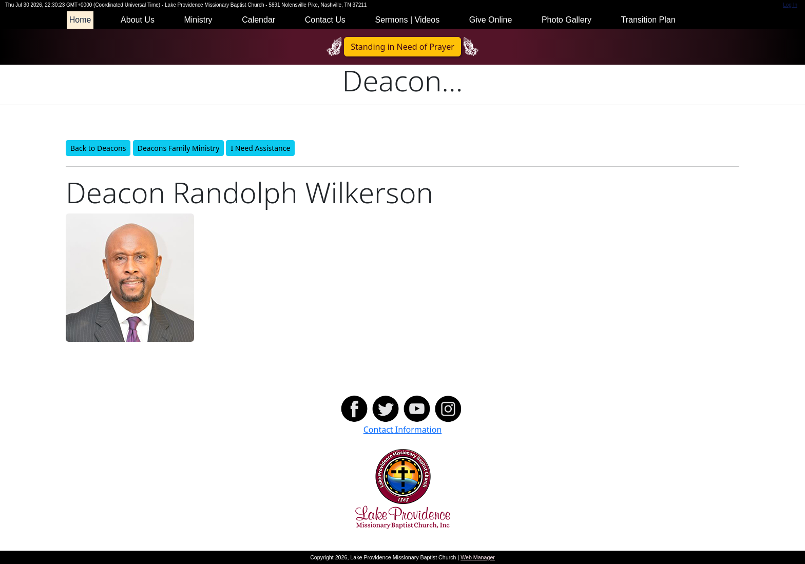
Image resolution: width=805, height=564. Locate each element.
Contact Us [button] (325, 19)
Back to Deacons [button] (98, 148)
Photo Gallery (566, 19)
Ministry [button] (198, 19)
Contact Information (402, 429)
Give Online (490, 19)
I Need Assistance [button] (260, 148)
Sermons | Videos (407, 19)
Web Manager (478, 557)
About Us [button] (138, 19)
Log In (790, 5)
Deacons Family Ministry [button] (179, 148)
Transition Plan (648, 19)
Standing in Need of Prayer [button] (402, 46)
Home (80, 19)
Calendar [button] (258, 19)
